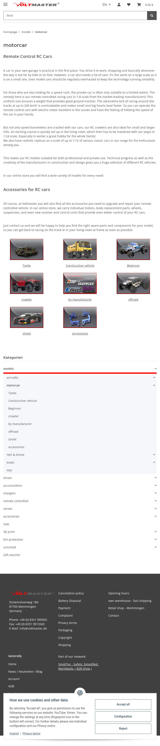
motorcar (13, 385)
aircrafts (12, 378)
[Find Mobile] (75, 15)
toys (9, 470)
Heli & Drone (15, 455)
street (27, 333)
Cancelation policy (71, 593)
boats (10, 462)
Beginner (133, 265)
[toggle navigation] (5, 2)
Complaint (65, 615)
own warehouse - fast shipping (129, 601)
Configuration (122, 716)
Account (14, 679)
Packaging (65, 630)
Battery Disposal (69, 601)
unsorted (9, 547)
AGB (11, 686)
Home (12, 664)
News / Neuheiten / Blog (25, 672)
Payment (64, 608)
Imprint (14, 733)
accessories (80, 333)
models (8, 369)
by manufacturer (80, 299)
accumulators (12, 485)
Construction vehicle (80, 265)
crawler (26, 299)
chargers (9, 493)
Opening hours (118, 593)
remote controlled (15, 501)
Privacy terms (32, 733)
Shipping (64, 645)
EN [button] (104, 4)
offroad (133, 299)
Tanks (27, 265)
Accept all (122, 704)
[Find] (152, 15)
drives (7, 478)
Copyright (65, 638)
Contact (113, 615)
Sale (6, 524)
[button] (119, 4)
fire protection (13, 539)
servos (7, 509)
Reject (122, 728)
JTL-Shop (138, 740)
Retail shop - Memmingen (126, 608)
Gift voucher (11, 555)
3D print (9, 532)
